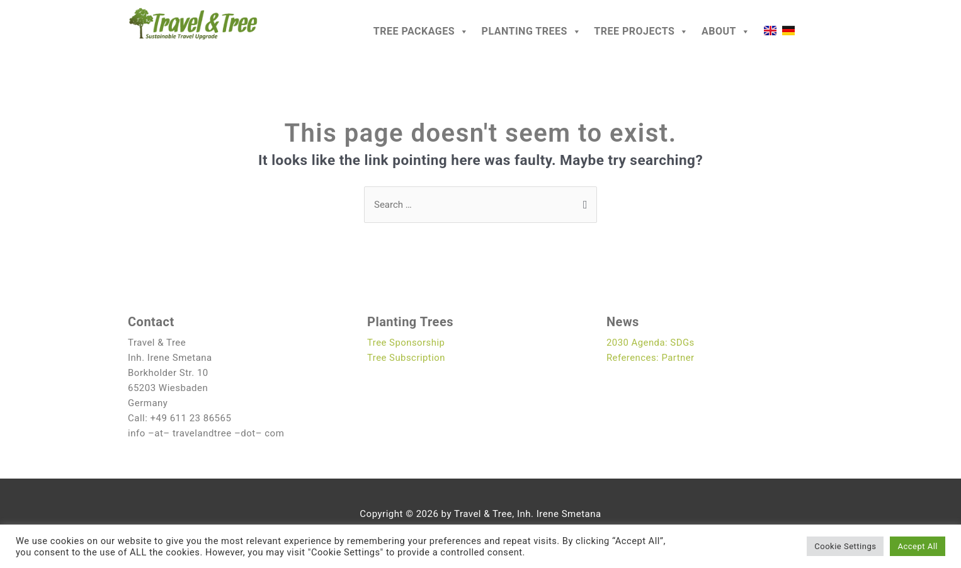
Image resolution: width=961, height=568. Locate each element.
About (726, 31)
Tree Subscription (406, 357)
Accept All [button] (917, 546)
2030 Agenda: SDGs (650, 342)
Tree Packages (421, 31)
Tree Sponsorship (406, 342)
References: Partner (650, 357)
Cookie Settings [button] (845, 546)
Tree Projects (641, 31)
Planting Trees (532, 31)
